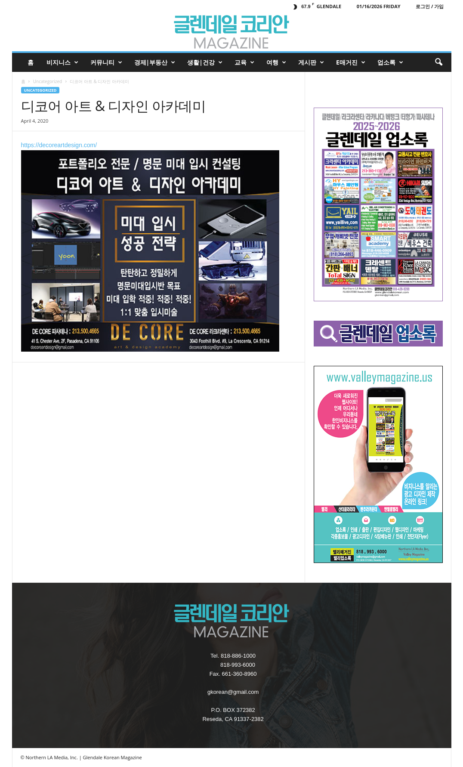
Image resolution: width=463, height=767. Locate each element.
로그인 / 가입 (430, 6)
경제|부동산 (155, 62)
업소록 (390, 62)
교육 (244, 62)
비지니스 (62, 62)
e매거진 (350, 62)
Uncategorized (47, 81)
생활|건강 (204, 62)
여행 (276, 62)
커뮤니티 (106, 62)
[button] (438, 62)
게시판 (311, 62)
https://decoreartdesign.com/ (150, 247)
